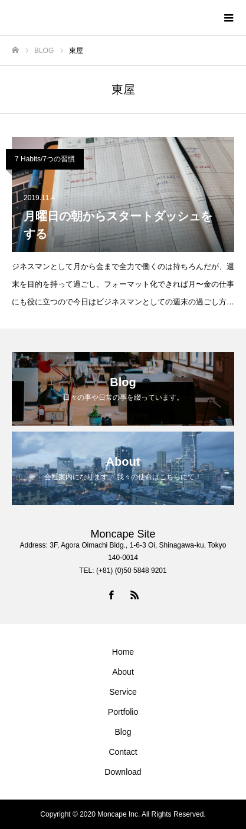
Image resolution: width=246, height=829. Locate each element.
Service (123, 692)
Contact (123, 752)
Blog (122, 732)
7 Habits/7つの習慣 (45, 159)
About (123, 672)
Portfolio (123, 712)
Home (123, 651)
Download (122, 772)
